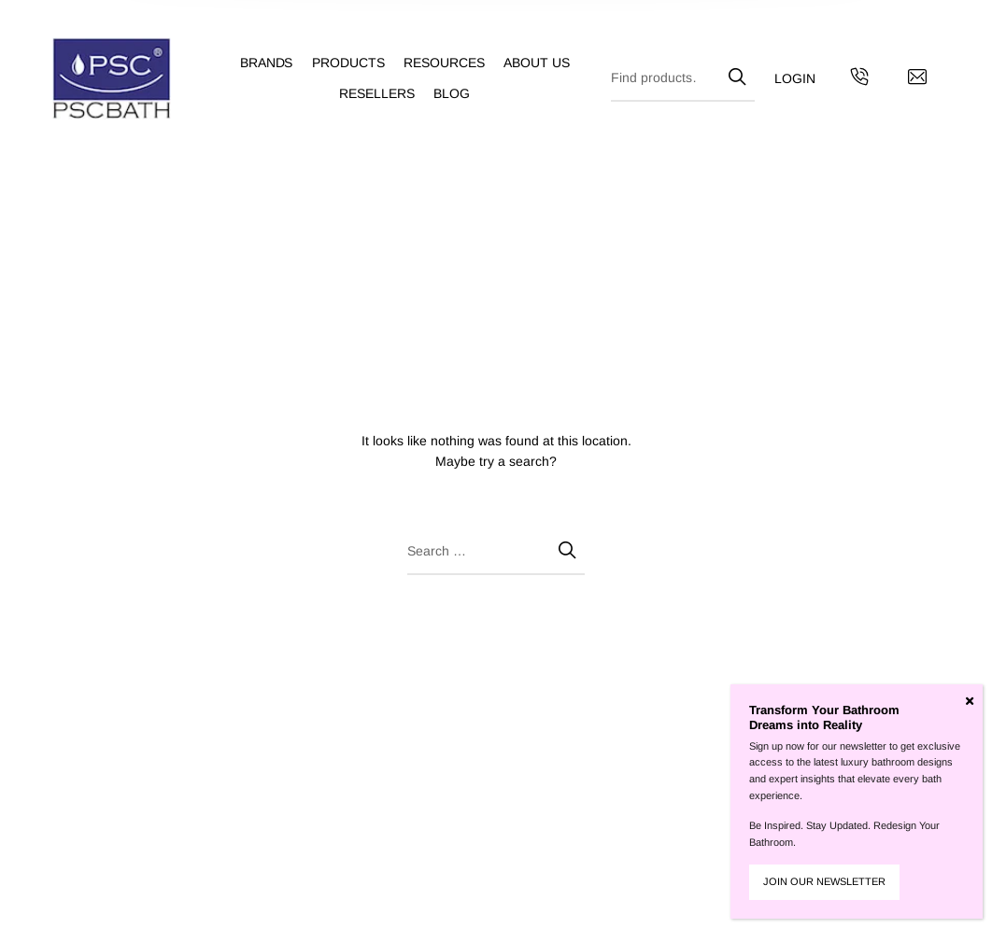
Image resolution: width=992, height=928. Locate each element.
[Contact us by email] (917, 79)
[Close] (970, 701)
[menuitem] (276, 63)
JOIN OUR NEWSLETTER (824, 881)
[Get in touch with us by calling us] (859, 79)
